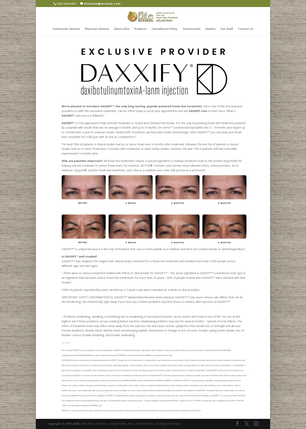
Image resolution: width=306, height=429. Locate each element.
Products (140, 29)
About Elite (121, 29)
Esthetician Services (66, 29)
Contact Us (245, 29)
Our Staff (227, 29)
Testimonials (191, 29)
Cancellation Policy (164, 29)
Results (210, 29)
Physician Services (97, 29)
